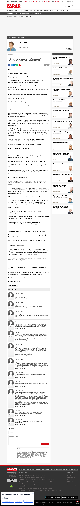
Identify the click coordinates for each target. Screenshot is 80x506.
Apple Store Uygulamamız (70, 497)
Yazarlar (16, 10)
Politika (27, 475)
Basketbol (29, 482)
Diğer (51, 482)
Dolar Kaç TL (70, 481)
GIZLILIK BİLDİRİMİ (54, 469)
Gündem (30, 488)
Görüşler (46, 10)
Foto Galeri (22, 490)
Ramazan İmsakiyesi (72, 485)
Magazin (30, 484)
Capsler (33, 490)
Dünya (21, 10)
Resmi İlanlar (54, 10)
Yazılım (43, 486)
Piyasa (27, 479)
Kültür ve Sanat (47, 490)
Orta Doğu (27, 477)
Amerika (33, 477)
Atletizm (40, 482)
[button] (37, 65)
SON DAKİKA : (10, 13)
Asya (41, 477)
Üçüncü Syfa (32, 475)
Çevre (41, 475)
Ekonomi (26, 10)
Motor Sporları (46, 482)
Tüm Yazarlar (21, 37)
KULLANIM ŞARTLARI (44, 469)
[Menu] (67, 10)
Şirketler (52, 479)
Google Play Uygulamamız (54, 497)
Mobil (27, 486)
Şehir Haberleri (71, 483)
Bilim (47, 486)
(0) (22, 299)
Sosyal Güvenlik (46, 479)
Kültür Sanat (62, 10)
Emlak (31, 479)
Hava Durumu (70, 476)
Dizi (34, 488)
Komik (41, 488)
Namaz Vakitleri (71, 477)
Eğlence (45, 484)
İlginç (44, 488)
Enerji (40, 479)
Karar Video (40, 10)
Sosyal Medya (37, 486)
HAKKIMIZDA (22, 469)
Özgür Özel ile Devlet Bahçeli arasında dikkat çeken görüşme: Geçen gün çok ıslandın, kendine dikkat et (37, 13)
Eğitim (45, 475)
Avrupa (37, 477)
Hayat (34, 10)
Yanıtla (17, 299)
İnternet (32, 486)
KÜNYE (31, 469)
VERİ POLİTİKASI (61, 469)
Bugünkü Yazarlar (11, 37)
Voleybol (35, 482)
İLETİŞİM (27, 469)
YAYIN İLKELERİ (36, 469)
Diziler (26, 484)
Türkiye (37, 475)
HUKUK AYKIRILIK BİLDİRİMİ (72, 469)
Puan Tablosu (70, 479)
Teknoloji (22, 486)
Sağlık (34, 484)
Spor (31, 10)
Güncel (11, 10)
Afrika (44, 477)
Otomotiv (36, 479)
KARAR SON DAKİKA (12, 480)
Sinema (37, 488)
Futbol (25, 482)
